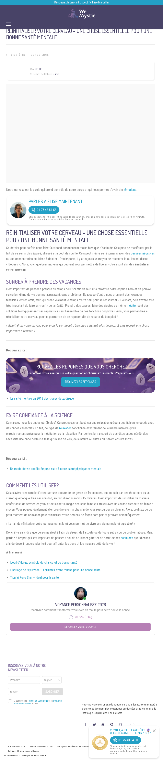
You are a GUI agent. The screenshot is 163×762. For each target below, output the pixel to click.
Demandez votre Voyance (80, 626)
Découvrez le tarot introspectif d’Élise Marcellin (81, 2)
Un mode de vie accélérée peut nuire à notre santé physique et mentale (55, 469)
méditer (132, 306)
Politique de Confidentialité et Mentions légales (78, 746)
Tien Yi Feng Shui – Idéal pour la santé (34, 577)
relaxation (65, 428)
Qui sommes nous (16, 746)
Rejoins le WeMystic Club (41, 746)
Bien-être (18, 54)
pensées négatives (143, 253)
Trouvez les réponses (80, 382)
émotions (130, 190)
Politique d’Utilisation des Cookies (23, 751)
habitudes (127, 538)
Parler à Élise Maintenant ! (56, 201)
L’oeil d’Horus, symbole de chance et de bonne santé (43, 562)
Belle (38, 69)
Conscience (40, 54)
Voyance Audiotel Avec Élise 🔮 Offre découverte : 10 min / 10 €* (130, 731)
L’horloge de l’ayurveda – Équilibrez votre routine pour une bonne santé (55, 570)
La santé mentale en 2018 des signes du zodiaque (42, 398)
